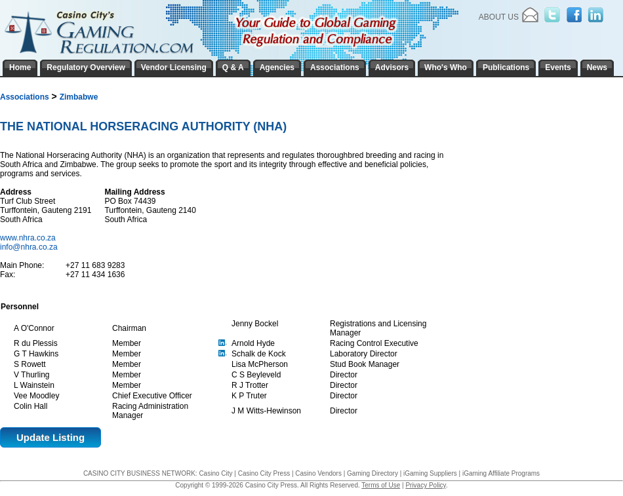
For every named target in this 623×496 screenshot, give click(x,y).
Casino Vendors (318, 473)
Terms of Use (380, 485)
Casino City (215, 473)
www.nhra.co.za (29, 237)
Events (558, 67)
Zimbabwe (79, 97)
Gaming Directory (372, 473)
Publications (506, 67)
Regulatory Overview (86, 67)
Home (20, 67)
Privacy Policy (425, 485)
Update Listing (50, 437)
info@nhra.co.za (29, 247)
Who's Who (445, 67)
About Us (499, 17)
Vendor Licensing (174, 67)
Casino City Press (264, 473)
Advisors (392, 67)
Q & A (233, 67)
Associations (24, 97)
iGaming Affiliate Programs (501, 473)
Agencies (277, 67)
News (597, 67)
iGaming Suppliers (430, 473)
